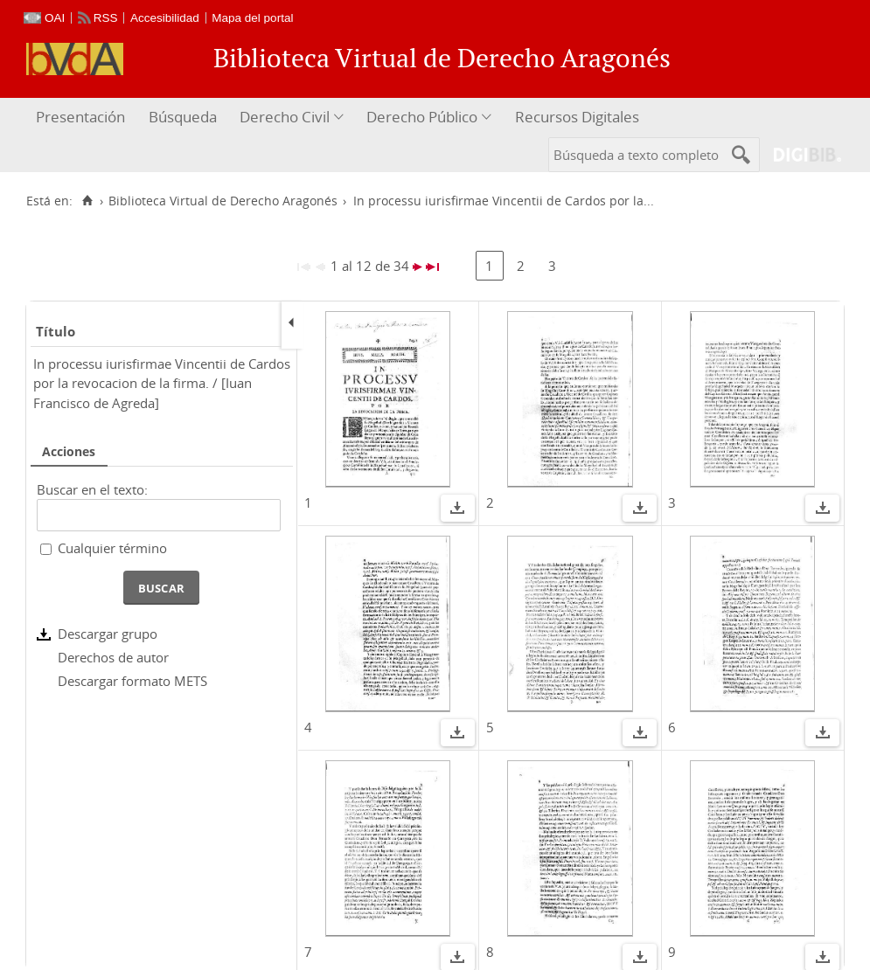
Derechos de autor (113, 657)
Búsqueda (183, 117)
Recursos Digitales (577, 117)
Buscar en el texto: (92, 489)
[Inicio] (87, 201)
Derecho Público (421, 117)
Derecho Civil (285, 117)
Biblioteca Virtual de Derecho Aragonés (223, 201)
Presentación (80, 117)
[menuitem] (82, 117)
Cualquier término (112, 548)
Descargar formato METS (132, 680)
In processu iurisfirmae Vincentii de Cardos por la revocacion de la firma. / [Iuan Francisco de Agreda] (161, 383)
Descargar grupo (107, 633)
